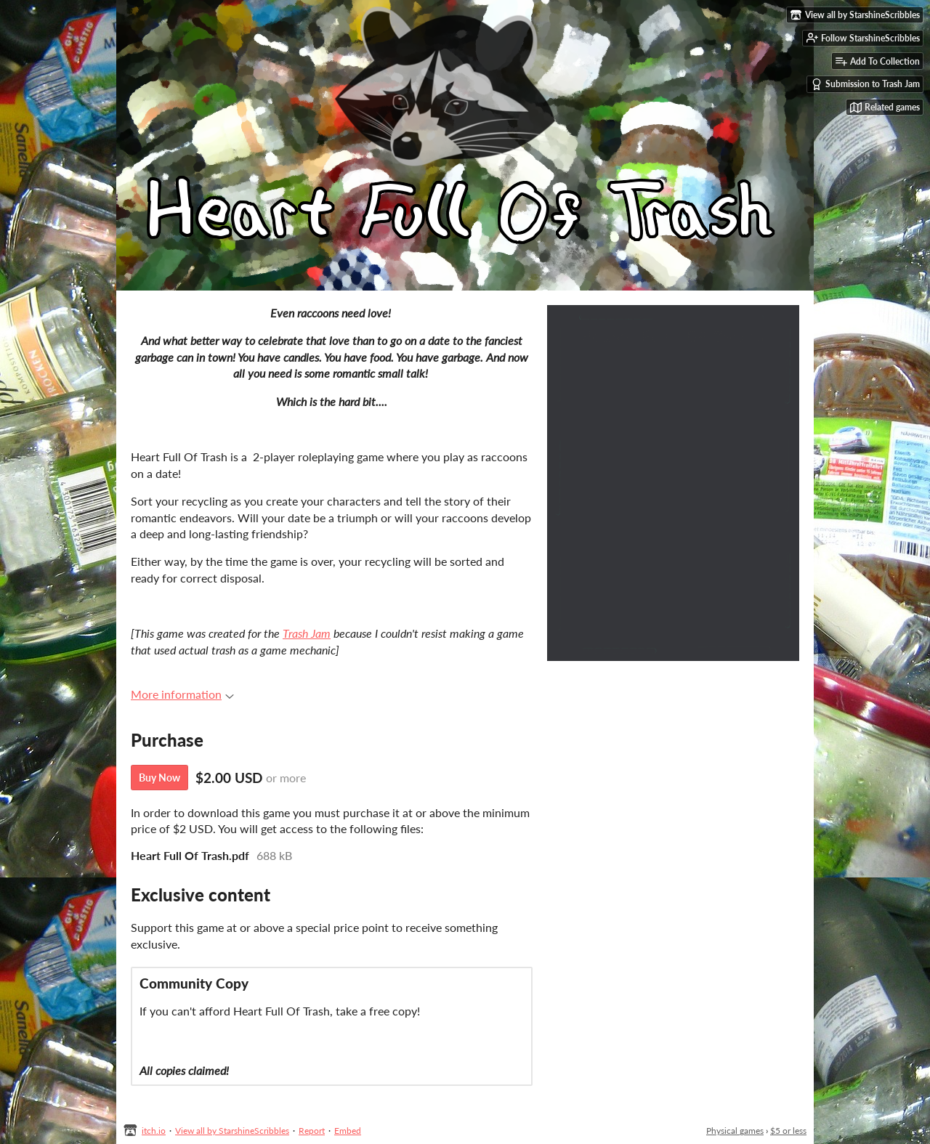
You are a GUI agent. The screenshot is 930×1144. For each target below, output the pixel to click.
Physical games (735, 1130)
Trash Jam (307, 633)
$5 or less (788, 1130)
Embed (347, 1130)
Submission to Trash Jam (865, 84)
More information (182, 694)
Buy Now (159, 777)
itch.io (154, 1130)
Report (312, 1130)
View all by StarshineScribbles (232, 1130)
